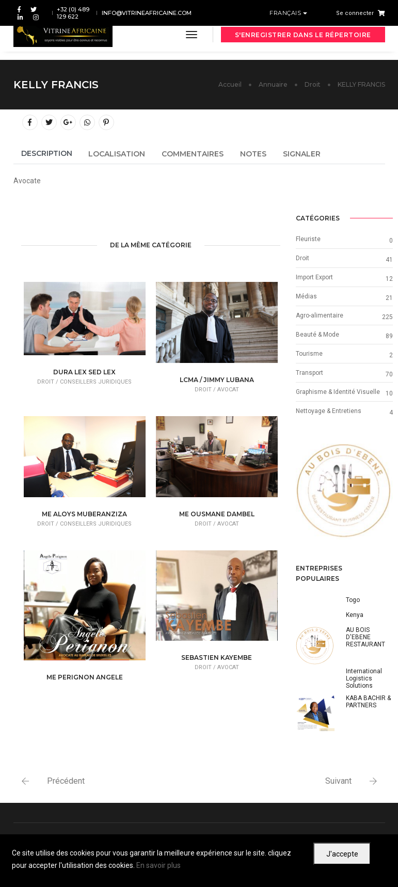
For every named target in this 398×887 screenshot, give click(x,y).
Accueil (230, 84)
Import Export (314, 277)
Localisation (116, 154)
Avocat (228, 389)
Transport (309, 372)
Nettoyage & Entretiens (328, 411)
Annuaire (273, 84)
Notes (253, 154)
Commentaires (193, 154)
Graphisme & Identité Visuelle (338, 391)
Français (286, 13)
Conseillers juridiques (96, 381)
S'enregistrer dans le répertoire (303, 35)
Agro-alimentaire (319, 315)
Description (46, 153)
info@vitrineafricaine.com (147, 13)
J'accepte (342, 854)
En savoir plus (158, 865)
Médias (306, 296)
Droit (313, 84)
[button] (303, 492)
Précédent (66, 781)
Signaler (302, 154)
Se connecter (355, 13)
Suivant (338, 781)
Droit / (48, 381)
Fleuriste (308, 239)
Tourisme (309, 353)
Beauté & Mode (317, 334)
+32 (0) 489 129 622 (73, 13)
